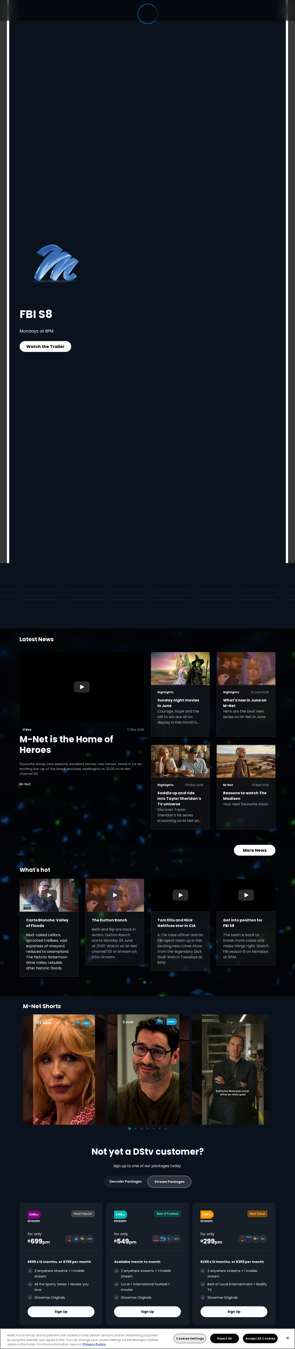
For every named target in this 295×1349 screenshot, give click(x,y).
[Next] (267, 1069)
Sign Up (61, 1311)
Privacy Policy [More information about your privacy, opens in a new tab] (94, 1344)
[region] (147, 1338)
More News (255, 850)
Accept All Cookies (260, 1338)
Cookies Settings (190, 1338)
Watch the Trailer (45, 346)
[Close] (288, 1338)
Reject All (224, 1338)
